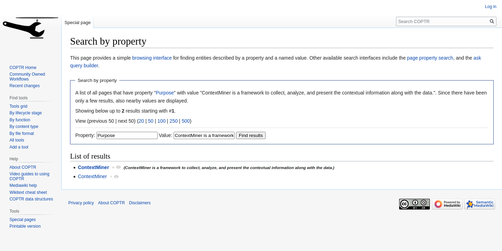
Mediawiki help (23, 185)
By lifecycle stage (25, 113)
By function (19, 119)
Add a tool (18, 147)
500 (186, 121)
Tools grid (18, 106)
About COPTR (22, 167)
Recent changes (24, 85)
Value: (166, 135)
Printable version (24, 226)
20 (141, 121)
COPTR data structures (31, 199)
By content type (23, 126)
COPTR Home (22, 67)
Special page (77, 22)
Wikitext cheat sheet (28, 192)
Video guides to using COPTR (29, 176)
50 (151, 121)
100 (162, 121)
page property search (430, 58)
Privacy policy (81, 202)
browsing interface (152, 58)
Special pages (22, 219)
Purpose (165, 93)
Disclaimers (140, 202)
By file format (21, 133)
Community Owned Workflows (27, 77)
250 (173, 121)
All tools (16, 140)
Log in (490, 6)
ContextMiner (93, 167)
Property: (85, 135)
